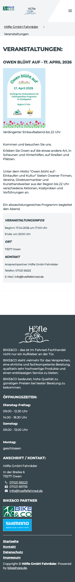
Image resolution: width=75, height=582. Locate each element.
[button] (70, 11)
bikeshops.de (17, 568)
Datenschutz (13, 552)
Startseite (10, 541)
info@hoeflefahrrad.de (29, 276)
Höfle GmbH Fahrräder (21, 27)
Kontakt (9, 547)
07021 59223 (18, 482)
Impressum (12, 557)
